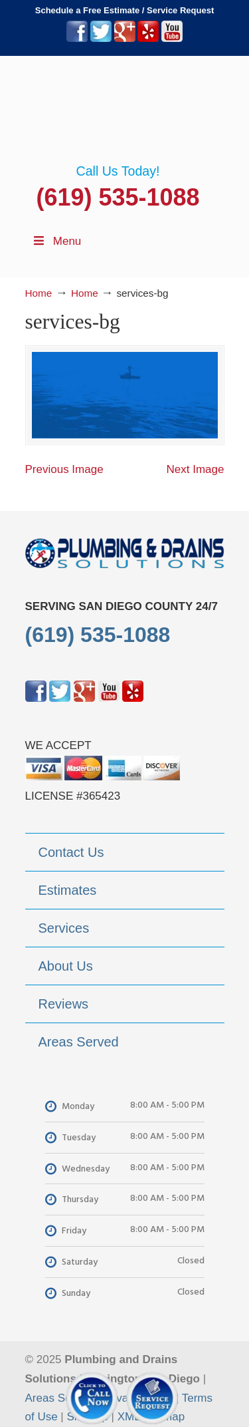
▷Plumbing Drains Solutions (124, 110)
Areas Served (59, 1398)
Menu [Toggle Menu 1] (57, 241)
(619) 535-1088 (117, 197)
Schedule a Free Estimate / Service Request (124, 10)
